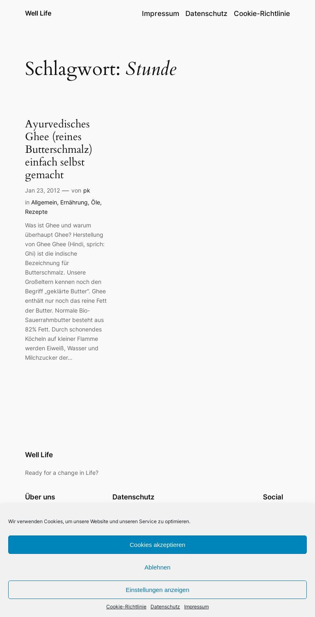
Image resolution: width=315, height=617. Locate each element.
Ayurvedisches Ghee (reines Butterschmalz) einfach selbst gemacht (58, 149)
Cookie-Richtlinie (126, 606)
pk (86, 190)
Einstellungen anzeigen (157, 589)
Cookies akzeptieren (157, 544)
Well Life (38, 13)
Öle (95, 202)
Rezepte (36, 211)
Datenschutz (165, 606)
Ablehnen (157, 567)
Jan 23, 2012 (42, 190)
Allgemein (44, 202)
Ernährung (74, 202)
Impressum (196, 606)
